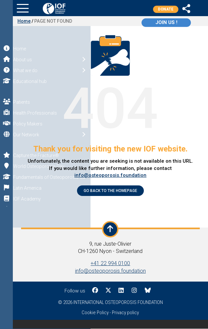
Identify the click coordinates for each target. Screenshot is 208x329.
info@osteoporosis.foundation (111, 175)
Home (24, 21)
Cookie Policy (95, 312)
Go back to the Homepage (111, 190)
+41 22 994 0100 (110, 263)
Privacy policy (125, 312)
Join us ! (167, 23)
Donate (165, 9)
